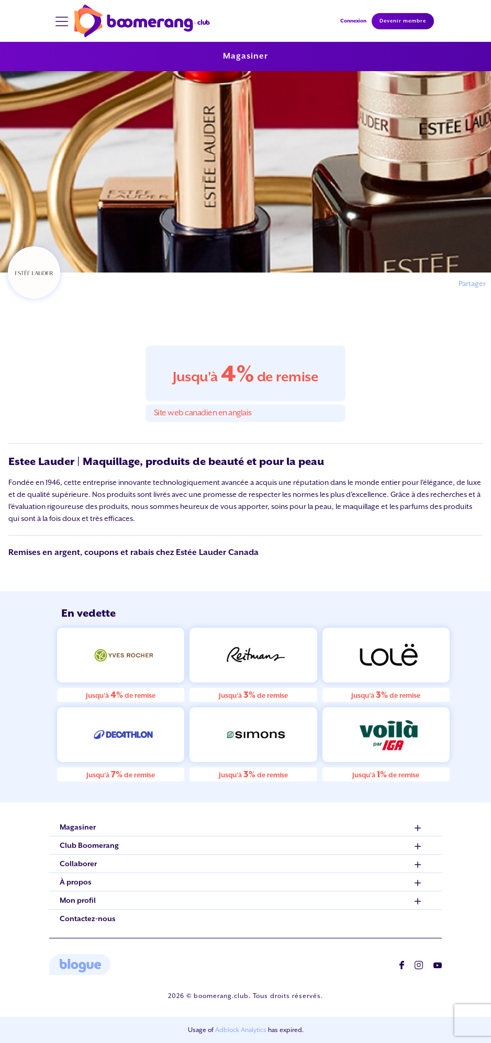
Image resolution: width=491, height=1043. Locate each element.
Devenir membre (403, 21)
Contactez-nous (88, 918)
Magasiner (245, 56)
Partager (472, 283)
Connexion (353, 20)
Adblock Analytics (240, 1030)
